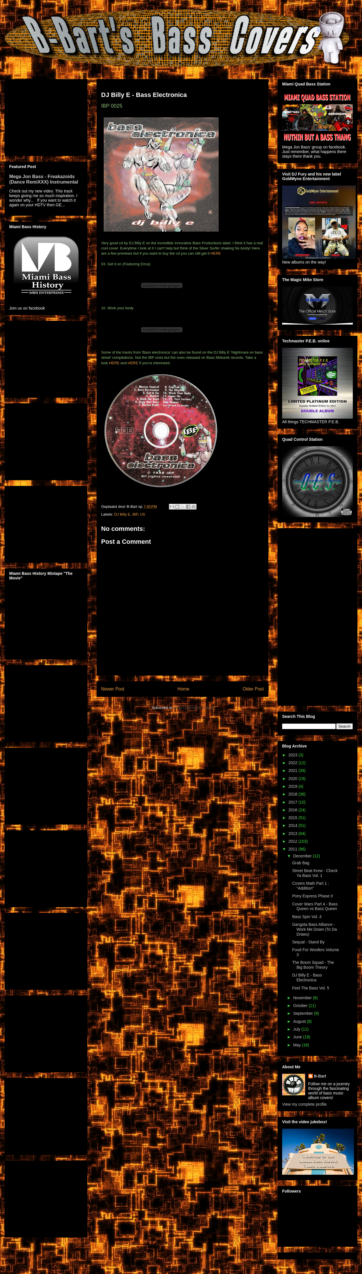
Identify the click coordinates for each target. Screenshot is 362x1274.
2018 (293, 794)
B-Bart (320, 1076)
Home (184, 688)
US (142, 514)
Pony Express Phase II (312, 896)
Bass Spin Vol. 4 (306, 916)
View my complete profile (304, 1104)
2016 (293, 810)
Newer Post (112, 688)
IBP (135, 514)
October (301, 1005)
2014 (293, 825)
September (303, 1013)
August (300, 1021)
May (297, 1045)
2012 (293, 841)
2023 (293, 755)
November (303, 997)
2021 (293, 770)
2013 (293, 833)
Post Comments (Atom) (193, 707)
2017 (293, 802)
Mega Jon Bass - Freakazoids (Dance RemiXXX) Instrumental (43, 179)
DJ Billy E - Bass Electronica (307, 977)
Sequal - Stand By (308, 942)
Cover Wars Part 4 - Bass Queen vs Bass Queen (315, 906)
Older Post (253, 688)
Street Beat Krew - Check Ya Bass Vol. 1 (315, 873)
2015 (293, 817)
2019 (293, 786)
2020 (293, 778)
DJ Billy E (122, 514)
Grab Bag (300, 863)
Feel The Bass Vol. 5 (310, 988)
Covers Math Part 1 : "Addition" (310, 885)
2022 (293, 762)
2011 (293, 849)
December (303, 856)
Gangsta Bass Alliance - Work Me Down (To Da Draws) (314, 929)
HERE (216, 253)
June (298, 1037)
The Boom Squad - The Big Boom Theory (313, 965)
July (297, 1029)
